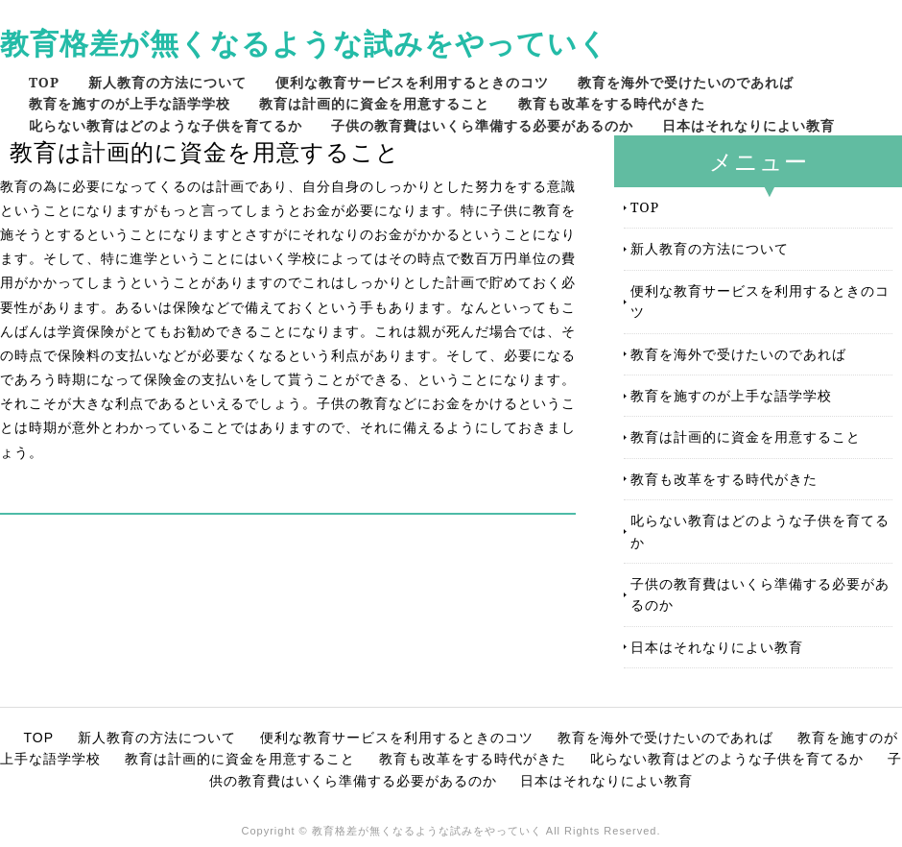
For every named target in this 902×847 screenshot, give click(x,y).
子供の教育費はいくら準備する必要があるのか (482, 125)
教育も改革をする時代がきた (611, 103)
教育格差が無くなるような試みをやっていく (304, 42)
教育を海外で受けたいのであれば (686, 82)
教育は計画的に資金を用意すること (374, 103)
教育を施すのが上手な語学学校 (129, 103)
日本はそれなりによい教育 (748, 125)
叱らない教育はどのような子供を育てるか (165, 125)
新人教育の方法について (167, 82)
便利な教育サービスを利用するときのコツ (412, 82)
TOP (44, 82)
